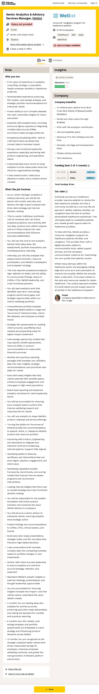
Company (55, 60)
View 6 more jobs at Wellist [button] (19, 674)
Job (41, 60)
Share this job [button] (13, 669)
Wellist (37, 18)
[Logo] (9, 3)
